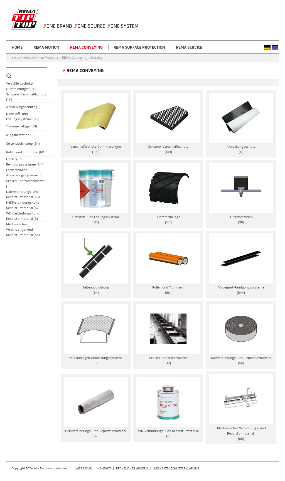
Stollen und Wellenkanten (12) (25, 183)
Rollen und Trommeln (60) (25, 152)
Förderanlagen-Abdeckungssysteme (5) (24, 172)
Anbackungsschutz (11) (23, 107)
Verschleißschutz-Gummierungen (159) (22, 86)
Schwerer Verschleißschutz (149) (26, 97)
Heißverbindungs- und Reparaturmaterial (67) (23, 205)
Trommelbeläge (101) (21, 126)
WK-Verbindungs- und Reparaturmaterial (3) (22, 216)
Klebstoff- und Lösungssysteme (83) (22, 116)
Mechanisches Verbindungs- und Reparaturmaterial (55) (23, 229)
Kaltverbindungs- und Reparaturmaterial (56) (23, 194)
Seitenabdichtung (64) (23, 144)
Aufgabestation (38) (21, 135)
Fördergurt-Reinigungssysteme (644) (25, 162)
